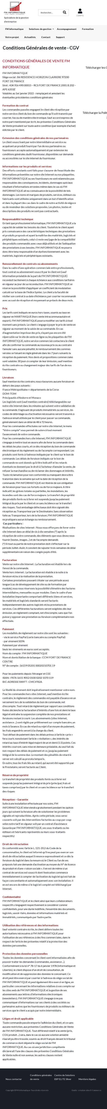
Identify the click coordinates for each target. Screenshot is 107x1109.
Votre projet (12, 37)
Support (60, 37)
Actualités (30, 37)
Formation (88, 29)
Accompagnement (66, 29)
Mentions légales (87, 1079)
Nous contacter (14, 1079)
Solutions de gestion (40, 29)
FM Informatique (14, 29)
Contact (45, 37)
